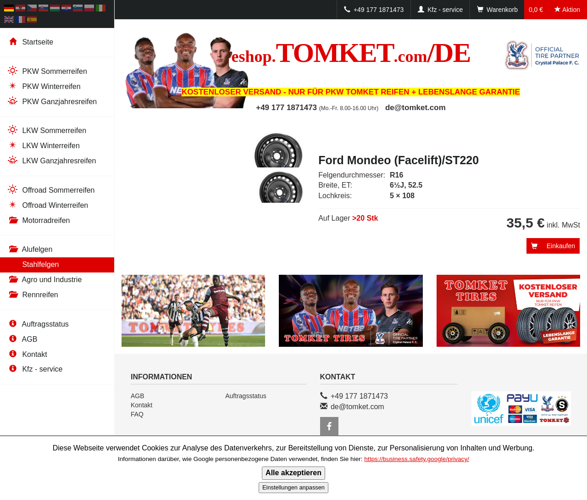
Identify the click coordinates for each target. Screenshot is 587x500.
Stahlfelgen (33, 264)
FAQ (137, 414)
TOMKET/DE (351, 53)
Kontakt (27, 354)
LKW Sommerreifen (46, 130)
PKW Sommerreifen (47, 71)
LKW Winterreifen (43, 145)
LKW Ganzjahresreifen (51, 160)
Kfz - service (34, 369)
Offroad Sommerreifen (50, 189)
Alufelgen (29, 249)
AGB (22, 339)
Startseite (30, 42)
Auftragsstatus (38, 324)
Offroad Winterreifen (47, 204)
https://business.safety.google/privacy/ (416, 459)
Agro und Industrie (44, 279)
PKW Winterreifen (44, 86)
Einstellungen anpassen (293, 487)
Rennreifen (32, 295)
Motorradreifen (38, 220)
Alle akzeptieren (293, 473)
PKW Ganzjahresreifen (52, 101)
